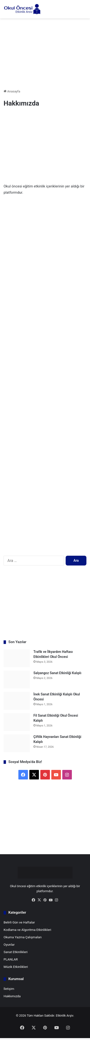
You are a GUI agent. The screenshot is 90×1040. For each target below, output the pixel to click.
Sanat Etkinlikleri (15, 952)
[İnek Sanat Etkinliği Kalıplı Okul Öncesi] (17, 701)
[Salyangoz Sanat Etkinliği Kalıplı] (17, 679)
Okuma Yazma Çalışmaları (23, 937)
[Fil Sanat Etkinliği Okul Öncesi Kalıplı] (17, 722)
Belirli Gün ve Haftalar (19, 922)
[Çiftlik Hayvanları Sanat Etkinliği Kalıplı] (17, 743)
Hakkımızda (12, 996)
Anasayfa (12, 91)
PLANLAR (11, 959)
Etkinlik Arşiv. (65, 1015)
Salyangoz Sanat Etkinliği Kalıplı (57, 673)
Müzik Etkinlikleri (16, 967)
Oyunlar (9, 944)
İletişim (9, 989)
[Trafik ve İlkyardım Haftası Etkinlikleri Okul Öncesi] (17, 658)
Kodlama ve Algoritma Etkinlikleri (27, 930)
